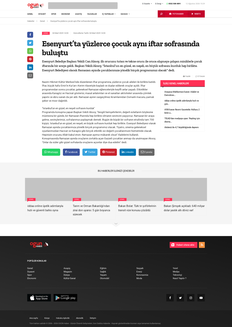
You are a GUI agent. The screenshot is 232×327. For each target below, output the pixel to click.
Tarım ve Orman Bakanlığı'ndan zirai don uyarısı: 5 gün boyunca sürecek (91, 210)
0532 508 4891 (173, 4)
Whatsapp (51, 152)
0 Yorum (200, 76)
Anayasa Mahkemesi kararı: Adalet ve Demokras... (181, 94)
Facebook (71, 152)
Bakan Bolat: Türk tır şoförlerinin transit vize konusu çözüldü (137, 208)
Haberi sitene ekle (182, 244)
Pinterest (108, 152)
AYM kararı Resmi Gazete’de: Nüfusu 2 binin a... (182, 111)
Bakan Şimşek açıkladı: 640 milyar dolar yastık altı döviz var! (184, 208)
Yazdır (186, 76)
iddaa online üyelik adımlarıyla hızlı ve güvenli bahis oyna (45, 208)
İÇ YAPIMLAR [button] (108, 14)
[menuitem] (32, 14)
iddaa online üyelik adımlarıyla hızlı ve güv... (181, 102)
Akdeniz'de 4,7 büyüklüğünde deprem (181, 127)
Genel (45, 33)
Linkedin (128, 152)
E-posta (146, 152)
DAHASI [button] (124, 14)
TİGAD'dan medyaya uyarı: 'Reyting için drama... (182, 120)
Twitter (90, 152)
